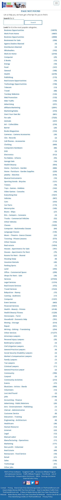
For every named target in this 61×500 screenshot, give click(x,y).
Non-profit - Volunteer (30, 447)
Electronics (30, 154)
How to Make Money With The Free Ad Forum (19, 490)
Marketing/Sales (30, 111)
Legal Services (30, 282)
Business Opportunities (30, 30)
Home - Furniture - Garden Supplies (30, 171)
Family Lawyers (30, 359)
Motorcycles (30, 208)
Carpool (30, 376)
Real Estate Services (30, 285)
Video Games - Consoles (30, 191)
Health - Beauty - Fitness (30, 309)
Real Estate (30, 450)
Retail (30, 457)
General (30, 70)
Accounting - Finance (30, 400)
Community (30, 373)
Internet (30, 430)
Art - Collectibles (30, 124)
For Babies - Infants (30, 158)
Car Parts (30, 205)
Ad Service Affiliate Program (45, 472)
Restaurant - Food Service (30, 453)
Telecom (30, 87)
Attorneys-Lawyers (30, 336)
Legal (30, 433)
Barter (30, 127)
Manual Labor (30, 437)
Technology (30, 464)
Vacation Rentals (30, 262)
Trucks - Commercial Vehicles (30, 218)
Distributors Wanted (30, 47)
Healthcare (30, 423)
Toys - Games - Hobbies (30, 188)
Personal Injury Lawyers (30, 339)
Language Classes (30, 232)
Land (30, 269)
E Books (30, 60)
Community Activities (30, 380)
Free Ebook (46, 474)
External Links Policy (30, 478)
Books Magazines (30, 131)
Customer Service (30, 413)
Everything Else (30, 195)
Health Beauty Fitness (30, 312)
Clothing (30, 144)
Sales (30, 460)
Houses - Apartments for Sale (30, 248)
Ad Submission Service (13, 474)
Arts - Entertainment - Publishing (30, 406)
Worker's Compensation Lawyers (30, 356)
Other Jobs (30, 467)
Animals (30, 121)
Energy (30, 64)
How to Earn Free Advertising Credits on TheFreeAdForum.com (36, 488)
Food (30, 67)
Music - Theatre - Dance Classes (30, 235)
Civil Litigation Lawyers (30, 346)
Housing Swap (30, 259)
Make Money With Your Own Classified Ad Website (26, 494)
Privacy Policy (48, 497)
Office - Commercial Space (30, 272)
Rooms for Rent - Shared (30, 255)
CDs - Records (30, 137)
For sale (30, 117)
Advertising (30, 104)
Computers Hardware (30, 148)
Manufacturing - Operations (30, 440)
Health (30, 74)
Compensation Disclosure (25, 476)
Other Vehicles (30, 222)
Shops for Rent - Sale (30, 275)
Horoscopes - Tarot (30, 316)
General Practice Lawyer (30, 369)
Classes (30, 225)
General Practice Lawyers (30, 349)
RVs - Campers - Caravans (30, 215)
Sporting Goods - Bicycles (30, 181)
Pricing (10, 488)
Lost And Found (30, 393)
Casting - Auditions (30, 295)
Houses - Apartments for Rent (30, 252)
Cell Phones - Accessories (30, 141)
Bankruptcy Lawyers (30, 343)
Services (30, 279)
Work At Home (30, 53)
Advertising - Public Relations (30, 403)
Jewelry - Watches (30, 174)
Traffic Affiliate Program (31, 474)
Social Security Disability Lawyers (30, 353)
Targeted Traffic (28, 472)
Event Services (30, 302)
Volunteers (30, 390)
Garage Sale (30, 161)
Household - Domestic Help (30, 319)
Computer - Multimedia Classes (30, 228)
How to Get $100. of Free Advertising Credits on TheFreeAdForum (34, 495)
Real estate (30, 245)
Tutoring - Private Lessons (30, 238)
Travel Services (30, 289)
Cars (30, 201)
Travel (30, 90)
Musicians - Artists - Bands (30, 386)
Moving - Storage (30, 322)
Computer (30, 57)
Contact (3, 488)
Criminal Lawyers (30, 366)
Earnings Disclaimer (48, 476)
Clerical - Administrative (30, 410)
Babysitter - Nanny (30, 292)
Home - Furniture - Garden (30, 168)
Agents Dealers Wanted (30, 43)
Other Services (30, 332)
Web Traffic (30, 101)
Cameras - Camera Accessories (30, 134)
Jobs (30, 396)
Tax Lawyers (30, 363)
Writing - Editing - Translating (30, 329)
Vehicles (30, 198)
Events (30, 383)
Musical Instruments (30, 178)
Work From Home (30, 33)
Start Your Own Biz (30, 114)
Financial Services (30, 306)
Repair (30, 326)
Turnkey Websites (30, 94)
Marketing (30, 443)
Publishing (30, 77)
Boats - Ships (30, 211)
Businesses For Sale (30, 40)
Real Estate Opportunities (30, 80)
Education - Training (30, 416)
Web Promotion (30, 97)
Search (33, 22)
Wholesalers (30, 50)
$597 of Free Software (12, 472)
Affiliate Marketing (30, 107)
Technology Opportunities (30, 84)
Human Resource (30, 427)
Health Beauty (30, 164)
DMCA (38, 476)
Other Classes (30, 242)
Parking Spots (30, 265)
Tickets (30, 185)
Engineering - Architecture (30, 420)
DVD (30, 151)
